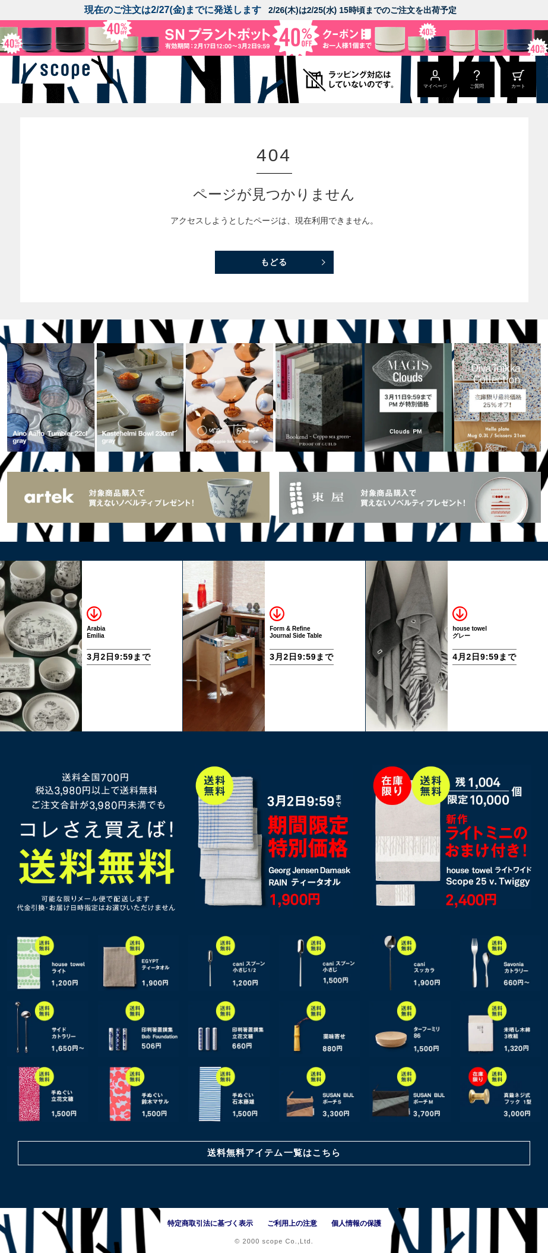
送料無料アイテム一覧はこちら (273, 1151)
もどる (274, 262)
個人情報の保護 (356, 1223)
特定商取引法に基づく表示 (210, 1223)
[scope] (99, 79)
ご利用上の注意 (292, 1223)
